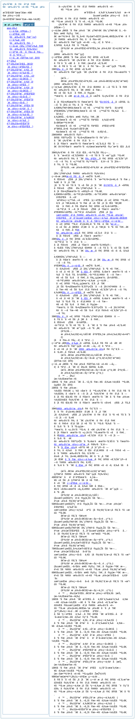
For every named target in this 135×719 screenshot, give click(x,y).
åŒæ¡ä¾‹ (68, 447)
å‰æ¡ (90, 250)
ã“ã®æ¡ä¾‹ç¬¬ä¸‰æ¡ (80, 459)
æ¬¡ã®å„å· (82, 96)
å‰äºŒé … (92, 158)
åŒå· (85, 271)
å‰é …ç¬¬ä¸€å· (72, 265)
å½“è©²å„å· (107, 102)
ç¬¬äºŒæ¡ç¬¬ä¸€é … (79, 483)
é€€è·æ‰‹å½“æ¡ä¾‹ (91, 349)
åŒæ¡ (81, 465)
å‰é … (61, 69)
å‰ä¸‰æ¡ (73, 343)
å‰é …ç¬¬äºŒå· (73, 292)
